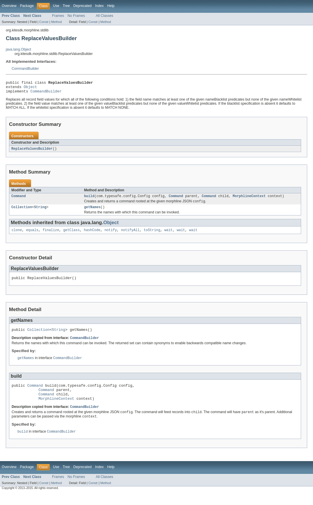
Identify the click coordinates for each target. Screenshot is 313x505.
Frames (58, 16)
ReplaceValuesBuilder (32, 151)
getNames (92, 211)
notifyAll (130, 235)
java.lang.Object (18, 49)
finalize (51, 235)
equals (32, 235)
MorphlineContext (249, 199)
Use (56, 6)
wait (168, 235)
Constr (43, 22)
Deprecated (82, 6)
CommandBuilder (25, 69)
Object (30, 88)
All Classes (104, 16)
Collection (21, 211)
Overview (9, 6)
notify (111, 235)
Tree (66, 6)
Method (56, 22)
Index (99, 6)
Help (110, 6)
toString (152, 235)
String (40, 211)
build (89, 199)
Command (18, 199)
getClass (71, 235)
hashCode (92, 235)
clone (17, 235)
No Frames (76, 16)
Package (27, 6)
